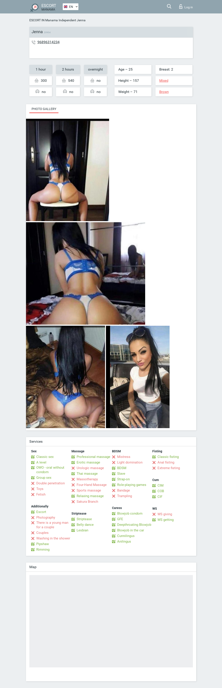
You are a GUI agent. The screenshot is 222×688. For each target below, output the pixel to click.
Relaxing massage (90, 496)
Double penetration (50, 483)
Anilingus (124, 541)
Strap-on (123, 479)
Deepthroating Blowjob (134, 525)
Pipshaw (42, 544)
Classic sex (45, 457)
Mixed (163, 81)
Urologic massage (90, 468)
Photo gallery (44, 109)
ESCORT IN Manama (43, 20)
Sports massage (89, 490)
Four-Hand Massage (92, 485)
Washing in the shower (53, 538)
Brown (164, 92)
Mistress (123, 457)
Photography (45, 517)
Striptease (84, 519)
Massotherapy (87, 479)
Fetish (40, 494)
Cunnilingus (126, 536)
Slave (121, 474)
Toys (39, 489)
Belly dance (85, 525)
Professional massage (93, 457)
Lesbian (82, 530)
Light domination (129, 462)
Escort (41, 512)
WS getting (165, 520)
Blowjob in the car (130, 530)
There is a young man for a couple (52, 525)
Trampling (124, 496)
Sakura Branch (87, 502)
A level (41, 462)
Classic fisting (168, 457)
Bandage (123, 490)
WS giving (164, 514)
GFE (120, 519)
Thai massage (87, 474)
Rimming (43, 550)
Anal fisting (165, 462)
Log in (186, 6)
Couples (42, 533)
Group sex (43, 478)
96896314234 (48, 42)
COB (160, 491)
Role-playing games (131, 485)
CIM (160, 485)
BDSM (121, 468)
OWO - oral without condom (50, 470)
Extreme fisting (168, 468)
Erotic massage (88, 462)
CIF (159, 497)
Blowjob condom (129, 513)
